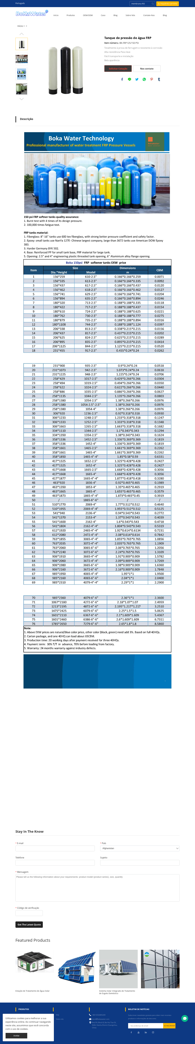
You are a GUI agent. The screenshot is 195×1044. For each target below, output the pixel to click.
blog (165, 15)
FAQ (57, 1015)
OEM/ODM (88, 15)
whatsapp (144, 79)
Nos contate (146, 68)
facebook (122, 79)
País (103, 843)
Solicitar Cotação (118, 68)
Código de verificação (27, 907)
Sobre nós (130, 15)
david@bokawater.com (100, 1019)
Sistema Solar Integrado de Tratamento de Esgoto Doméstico (117, 992)
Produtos (71, 15)
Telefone (19, 857)
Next (21, 99)
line (129, 79)
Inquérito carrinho (168, 3)
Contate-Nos (149, 15)
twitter (137, 79)
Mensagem (21, 871)
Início (55, 15)
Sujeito (103, 857)
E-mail (19, 843)
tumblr (159, 79)
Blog (115, 15)
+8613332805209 (98, 1015)
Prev (21, 34)
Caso (103, 15)
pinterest (152, 79)
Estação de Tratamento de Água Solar (32, 991)
